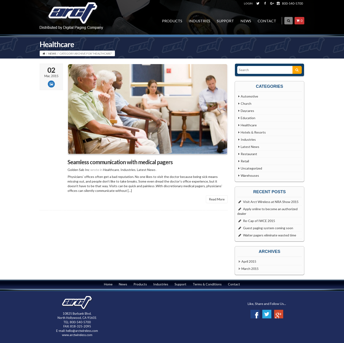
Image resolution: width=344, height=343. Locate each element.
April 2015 (248, 261)
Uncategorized (251, 168)
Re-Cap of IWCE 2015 (259, 221)
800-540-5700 (292, 3)
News (245, 21)
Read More (217, 206)
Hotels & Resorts (253, 132)
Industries (199, 21)
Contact (267, 21)
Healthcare (111, 176)
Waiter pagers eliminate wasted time (269, 235)
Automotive (249, 96)
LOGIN (248, 3)
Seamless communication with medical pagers (120, 168)
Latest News (146, 176)
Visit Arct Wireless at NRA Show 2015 (271, 202)
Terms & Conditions (207, 284)
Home (108, 284)
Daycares (247, 111)
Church (246, 103)
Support (225, 21)
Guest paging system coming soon (268, 228)
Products (172, 21)
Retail (245, 161)
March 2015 (250, 269)
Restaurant (249, 154)
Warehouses (250, 175)
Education (248, 118)
